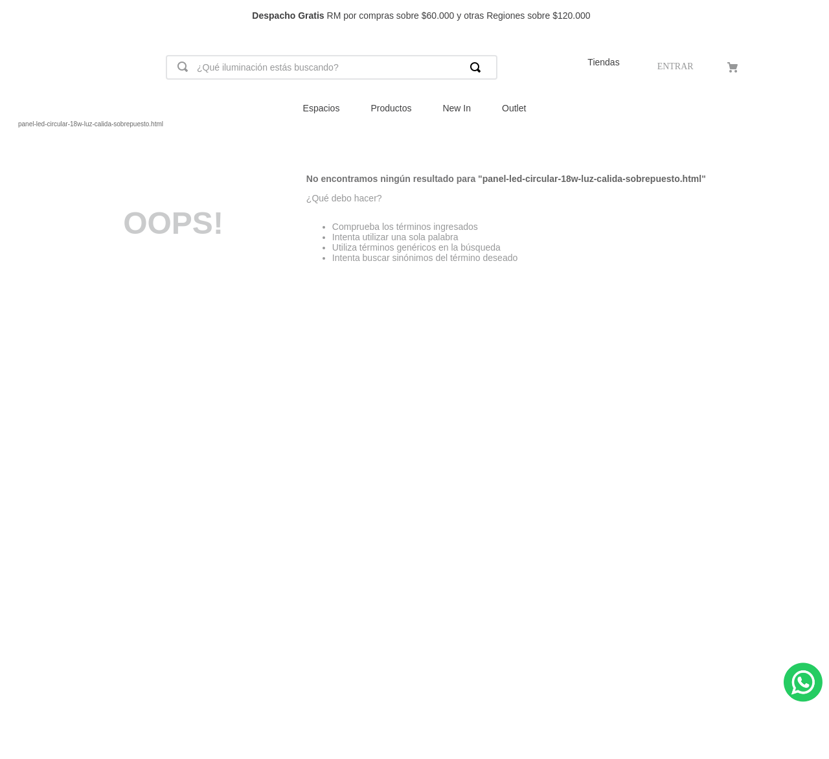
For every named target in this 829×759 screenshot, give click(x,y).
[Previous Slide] (16, 16)
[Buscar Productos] (478, 67)
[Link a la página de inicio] (10, 124)
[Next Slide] (813, 16)
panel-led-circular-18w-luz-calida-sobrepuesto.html (90, 124)
